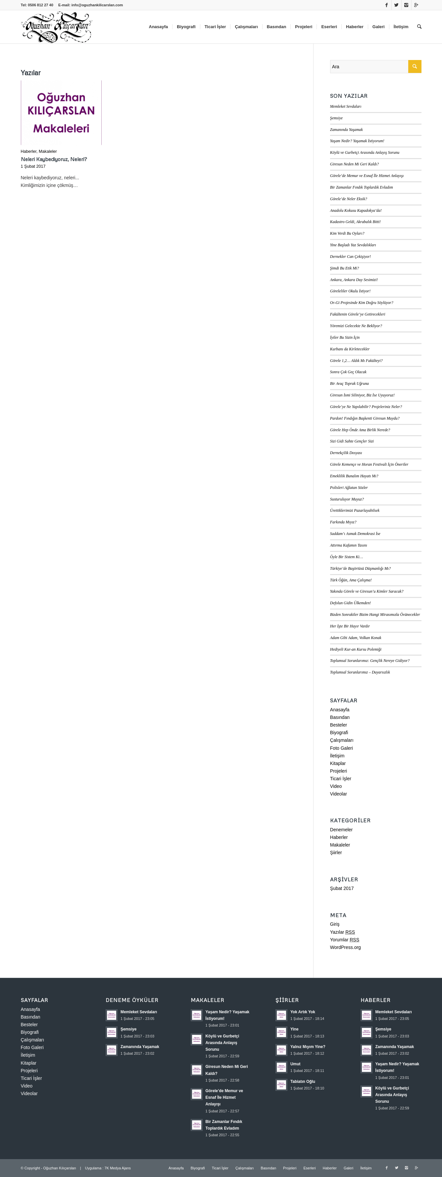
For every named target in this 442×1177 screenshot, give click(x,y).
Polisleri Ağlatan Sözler (349, 487)
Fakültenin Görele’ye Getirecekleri (357, 314)
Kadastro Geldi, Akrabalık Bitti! (355, 221)
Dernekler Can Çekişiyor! (350, 256)
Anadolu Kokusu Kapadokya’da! (356, 210)
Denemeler (341, 829)
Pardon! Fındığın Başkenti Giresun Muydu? (365, 418)
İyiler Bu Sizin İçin (345, 337)
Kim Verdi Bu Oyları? (347, 233)
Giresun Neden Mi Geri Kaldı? (354, 164)
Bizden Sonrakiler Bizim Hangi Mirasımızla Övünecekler (375, 614)
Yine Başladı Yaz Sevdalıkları (353, 245)
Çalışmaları (342, 740)
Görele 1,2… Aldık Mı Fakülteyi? (356, 360)
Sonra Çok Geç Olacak (348, 372)
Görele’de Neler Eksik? (348, 199)
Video (336, 786)
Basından (340, 717)
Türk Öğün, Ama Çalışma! (351, 580)
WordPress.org (345, 947)
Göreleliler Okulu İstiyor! (350, 291)
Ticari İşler (340, 778)
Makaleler (48, 151)
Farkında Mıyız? (343, 522)
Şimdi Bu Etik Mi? (344, 268)
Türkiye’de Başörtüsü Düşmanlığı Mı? (360, 568)
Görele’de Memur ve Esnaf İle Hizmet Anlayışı (367, 175)
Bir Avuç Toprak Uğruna (349, 383)
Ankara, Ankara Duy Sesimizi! (354, 279)
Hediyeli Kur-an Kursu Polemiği (355, 649)
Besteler (338, 725)
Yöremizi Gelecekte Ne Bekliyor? (356, 326)
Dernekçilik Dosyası (346, 452)
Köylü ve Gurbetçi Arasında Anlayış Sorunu (364, 152)
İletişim (337, 755)
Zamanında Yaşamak (346, 129)
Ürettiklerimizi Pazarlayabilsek (354, 510)
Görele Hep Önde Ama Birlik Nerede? (360, 430)
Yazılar (342, 932)
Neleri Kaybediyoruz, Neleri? (54, 159)
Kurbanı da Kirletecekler (350, 349)
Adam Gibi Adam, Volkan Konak (355, 637)
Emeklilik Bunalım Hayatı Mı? (354, 476)
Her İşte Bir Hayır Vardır (350, 626)
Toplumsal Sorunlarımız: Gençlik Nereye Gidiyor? (370, 660)
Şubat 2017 (342, 888)
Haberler (29, 151)
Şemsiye (336, 118)
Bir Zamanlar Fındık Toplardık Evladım (361, 187)
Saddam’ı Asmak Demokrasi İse (355, 533)
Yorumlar (344, 939)
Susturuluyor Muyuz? (347, 499)
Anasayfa (339, 709)
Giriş (335, 924)
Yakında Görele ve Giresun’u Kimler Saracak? (367, 591)
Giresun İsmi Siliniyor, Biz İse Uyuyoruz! (362, 395)
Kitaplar (338, 763)
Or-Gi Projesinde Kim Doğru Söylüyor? (361, 302)
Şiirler (336, 852)
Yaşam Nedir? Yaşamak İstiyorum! (357, 141)
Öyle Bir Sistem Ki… (346, 557)
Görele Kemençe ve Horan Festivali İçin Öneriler (369, 464)
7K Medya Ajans (118, 1168)
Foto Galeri (341, 748)
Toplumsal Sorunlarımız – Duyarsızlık (360, 672)
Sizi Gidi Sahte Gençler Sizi (352, 441)
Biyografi (339, 732)
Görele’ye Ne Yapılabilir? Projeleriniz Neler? (366, 406)
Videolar (338, 793)
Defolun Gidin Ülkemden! (350, 603)
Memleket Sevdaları (346, 106)
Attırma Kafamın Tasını (348, 545)
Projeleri (338, 771)
